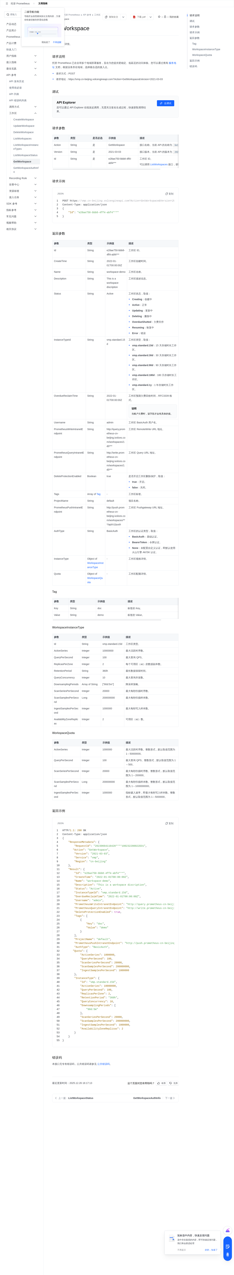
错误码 (193, 66)
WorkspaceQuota (202, 55)
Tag (194, 43)
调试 (192, 21)
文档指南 (42, 3)
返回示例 (195, 60)
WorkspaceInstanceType (206, 49)
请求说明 (195, 15)
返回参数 (195, 38)
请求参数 (195, 26)
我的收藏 (174, 17)
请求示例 (195, 32)
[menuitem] (22, 49)
